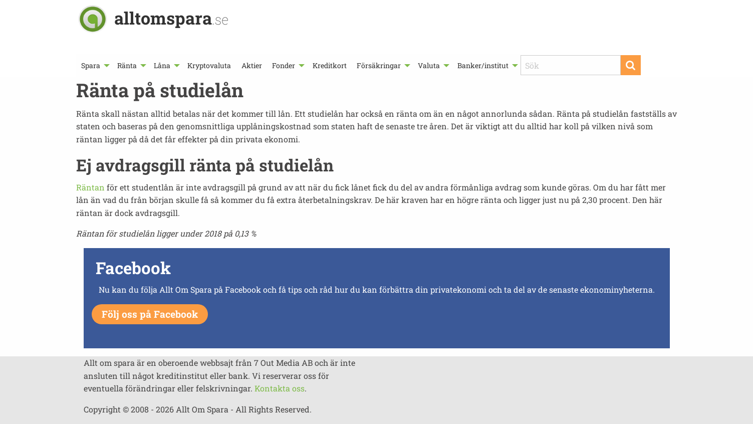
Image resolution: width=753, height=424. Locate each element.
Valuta (429, 65)
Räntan (90, 187)
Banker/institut (483, 65)
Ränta (127, 65)
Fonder (283, 65)
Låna (162, 65)
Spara (90, 65)
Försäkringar (379, 65)
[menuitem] (94, 65)
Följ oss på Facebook (150, 314)
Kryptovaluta (209, 65)
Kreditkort (330, 65)
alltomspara (171, 18)
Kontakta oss (280, 388)
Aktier (251, 65)
